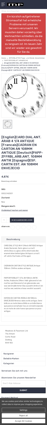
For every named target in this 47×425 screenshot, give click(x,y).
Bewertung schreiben (9, 181)
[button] (23, 34)
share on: (5, 226)
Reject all (23, 415)
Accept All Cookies (23, 421)
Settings (23, 410)
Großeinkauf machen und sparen (14, 210)
